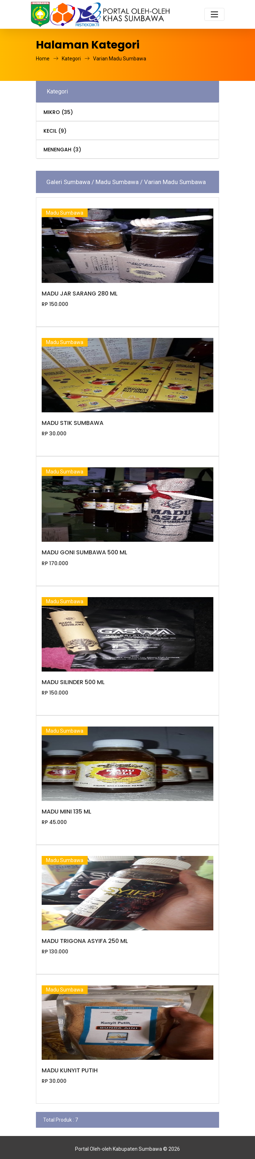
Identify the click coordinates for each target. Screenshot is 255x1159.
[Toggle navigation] (214, 14)
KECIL (54, 130)
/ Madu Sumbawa (116, 181)
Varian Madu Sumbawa (119, 58)
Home (47, 58)
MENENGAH (62, 149)
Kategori (75, 58)
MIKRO (58, 112)
